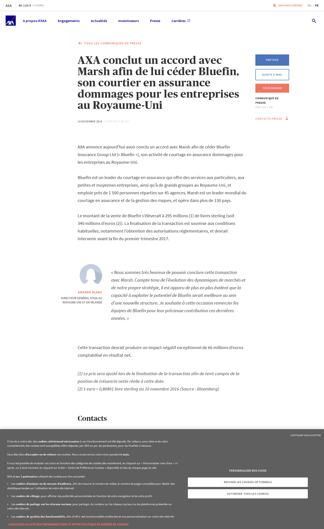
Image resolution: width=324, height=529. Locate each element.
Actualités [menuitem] (99, 20)
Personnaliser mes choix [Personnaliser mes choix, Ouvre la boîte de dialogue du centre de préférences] (248, 471)
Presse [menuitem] (155, 20)
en (309, 5)
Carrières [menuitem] (180, 20)
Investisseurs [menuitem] (128, 20)
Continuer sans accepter (305, 435)
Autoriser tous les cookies (247, 494)
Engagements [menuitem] (69, 20)
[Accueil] (11, 21)
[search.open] (313, 20)
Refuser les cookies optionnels (248, 482)
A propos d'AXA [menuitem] (35, 20)
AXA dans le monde (290, 5)
